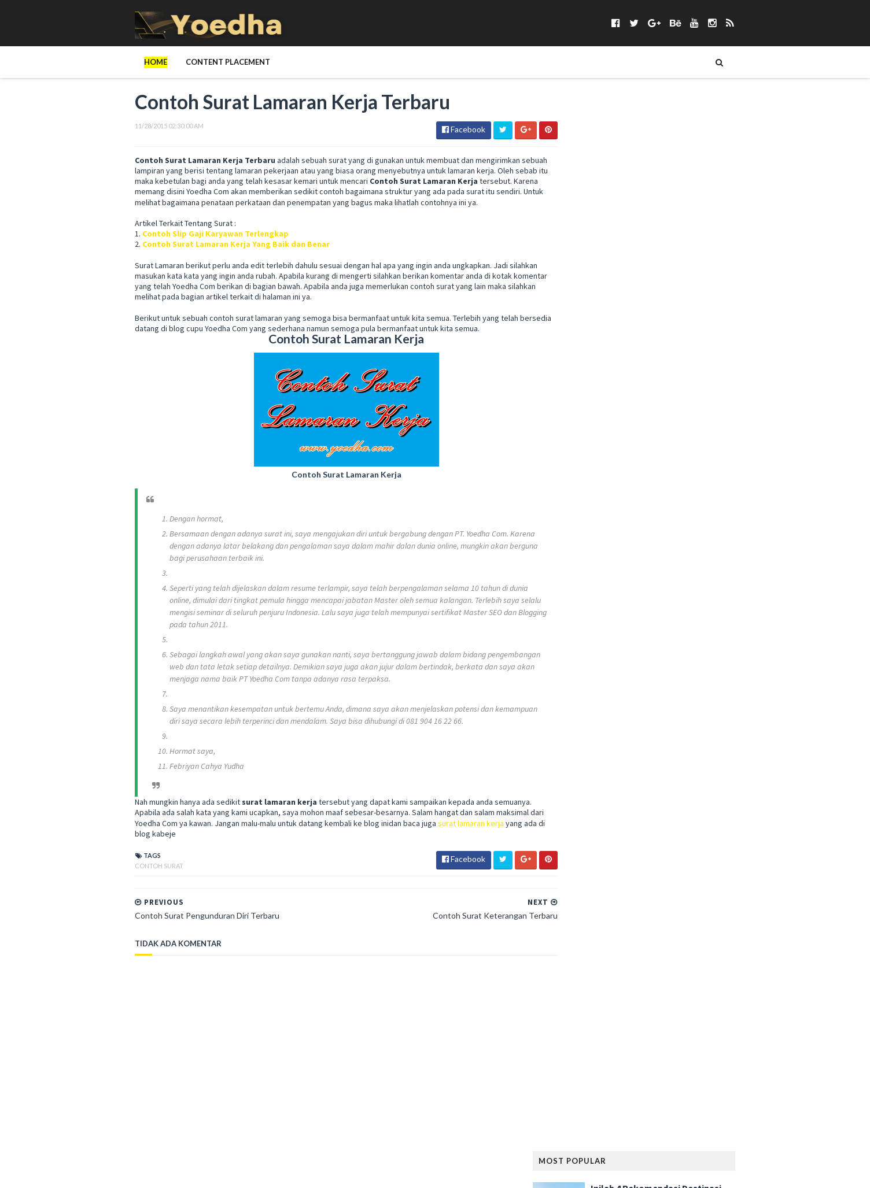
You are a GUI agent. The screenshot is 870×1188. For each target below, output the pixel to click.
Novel (652, 826)
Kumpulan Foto (718, 678)
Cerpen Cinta (673, 456)
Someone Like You (655, 1011)
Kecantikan (684, 659)
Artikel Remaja (725, 400)
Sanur (679, 955)
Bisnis (637, 437)
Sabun (644, 955)
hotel (646, 622)
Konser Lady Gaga (644, 678)
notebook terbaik (595, 826)
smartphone (630, 974)
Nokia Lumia (727, 807)
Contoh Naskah (657, 474)
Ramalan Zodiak (698, 918)
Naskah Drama (666, 807)
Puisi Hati (578, 918)
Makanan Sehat (589, 752)
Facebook (693, 511)
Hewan (735, 604)
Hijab (613, 622)
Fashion (576, 530)
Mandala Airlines (660, 752)
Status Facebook (592, 1029)
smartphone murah (597, 992)
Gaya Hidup (655, 548)
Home (131, 61)
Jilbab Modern (722, 641)
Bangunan (641, 419)
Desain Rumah (722, 493)
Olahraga (695, 826)
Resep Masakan (633, 937)
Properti (646, 900)
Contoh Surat (135, 876)
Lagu (642, 696)
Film (610, 530)
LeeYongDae (691, 715)
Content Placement (204, 61)
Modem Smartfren (595, 807)
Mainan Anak (628, 733)
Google (711, 567)
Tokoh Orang (587, 1066)
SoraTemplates (179, 1172)
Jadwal (620, 641)
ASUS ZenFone (586, 419)
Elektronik (642, 511)
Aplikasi (671, 400)
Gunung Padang (591, 585)
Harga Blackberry (594, 604)
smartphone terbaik (682, 992)
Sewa (712, 955)
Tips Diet (676, 1048)
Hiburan (576, 622)
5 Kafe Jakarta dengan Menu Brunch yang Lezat (674, 207)
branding (579, 456)
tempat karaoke (591, 1048)
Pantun (694, 844)
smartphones (586, 1011)
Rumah (721, 937)
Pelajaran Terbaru (595, 863)
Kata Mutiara (626, 659)
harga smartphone (675, 604)
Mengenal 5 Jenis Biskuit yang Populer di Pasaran (677, 264)
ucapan (701, 1066)
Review (684, 937)
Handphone (681, 585)
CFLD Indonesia (588, 474)
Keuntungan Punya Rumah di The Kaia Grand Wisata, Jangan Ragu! (684, 321)
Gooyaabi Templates (301, 1172)
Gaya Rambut (711, 548)
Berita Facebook (702, 419)
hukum (682, 622)
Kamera (575, 659)
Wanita (575, 1085)
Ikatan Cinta (729, 622)
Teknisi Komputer (667, 1029)
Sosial (710, 1011)
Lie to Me (577, 733)
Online (739, 826)
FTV (722, 530)
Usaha (739, 1066)
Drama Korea (586, 511)
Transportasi (650, 1066)
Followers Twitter (666, 530)
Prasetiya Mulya (690, 881)
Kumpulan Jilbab (591, 696)
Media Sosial (727, 752)
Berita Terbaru (588, 437)
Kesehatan (580, 678)
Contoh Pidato (590, 493)
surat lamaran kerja (462, 834)
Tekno (722, 1029)
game (613, 548)
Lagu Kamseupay (693, 696)
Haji (640, 585)
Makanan (681, 733)
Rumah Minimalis (591, 955)
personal (631, 881)
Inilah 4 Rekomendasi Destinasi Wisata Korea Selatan (679, 149)
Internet (577, 641)
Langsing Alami (589, 715)
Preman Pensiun (589, 900)
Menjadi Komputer (595, 789)
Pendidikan (582, 881)
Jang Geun (665, 641)
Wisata (671, 1085)
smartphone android (705, 974)
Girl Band (634, 567)
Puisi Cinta (693, 900)
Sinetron (578, 974)
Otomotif (649, 844)
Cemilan (624, 456)
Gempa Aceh (582, 567)
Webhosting (624, 1085)
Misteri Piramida (670, 789)
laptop (643, 715)
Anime (634, 400)
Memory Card (586, 770)
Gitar (674, 567)
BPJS (735, 437)
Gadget (576, 548)
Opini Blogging (589, 844)
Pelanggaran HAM (675, 863)
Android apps (586, 400)
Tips (640, 1048)
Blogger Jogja (687, 437)
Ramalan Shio (631, 918)
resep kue (578, 937)
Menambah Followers (663, 770)
